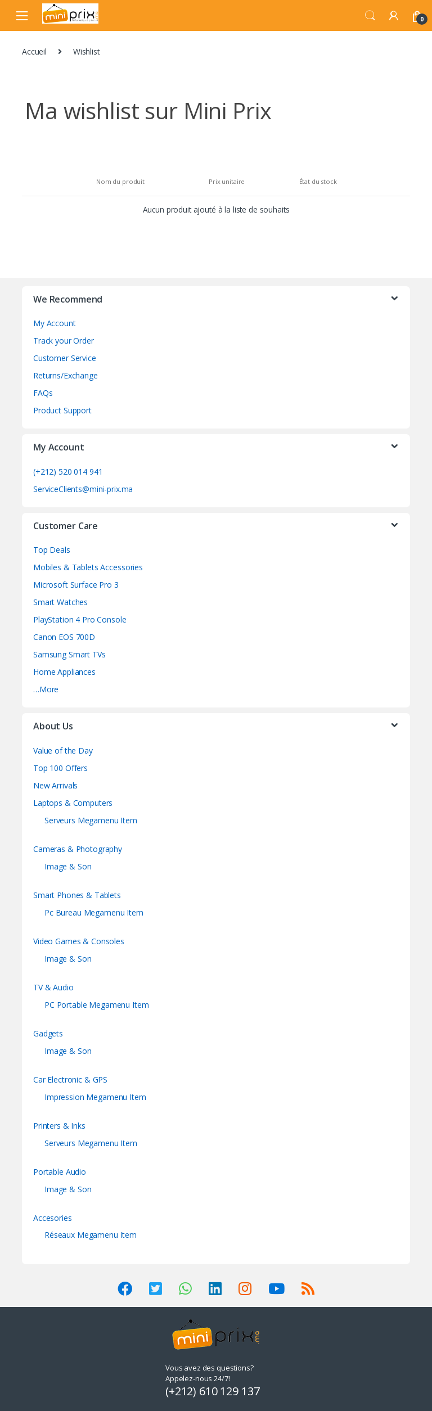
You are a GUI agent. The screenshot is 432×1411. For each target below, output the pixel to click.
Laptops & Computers (72, 802)
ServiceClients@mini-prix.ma (83, 489)
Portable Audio (59, 1171)
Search (370, 16)
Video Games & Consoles (78, 941)
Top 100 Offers (60, 768)
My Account (54, 323)
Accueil (34, 51)
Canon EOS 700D (64, 637)
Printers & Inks (59, 1125)
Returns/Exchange (65, 375)
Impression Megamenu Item (95, 1097)
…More (45, 689)
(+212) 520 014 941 (67, 471)
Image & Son (67, 866)
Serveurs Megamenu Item (90, 820)
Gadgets (48, 1033)
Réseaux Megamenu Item (90, 1234)
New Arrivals (55, 785)
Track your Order (63, 340)
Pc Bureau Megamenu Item (93, 912)
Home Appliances (64, 671)
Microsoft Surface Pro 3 (76, 584)
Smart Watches (60, 602)
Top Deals (51, 549)
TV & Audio (53, 987)
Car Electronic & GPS (70, 1079)
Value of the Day (63, 750)
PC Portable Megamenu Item (96, 1004)
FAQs (42, 392)
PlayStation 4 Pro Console (80, 619)
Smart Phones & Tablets (77, 895)
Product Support (62, 410)
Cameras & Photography (77, 849)
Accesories (52, 1217)
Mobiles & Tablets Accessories (88, 567)
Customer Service (64, 358)
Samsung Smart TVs (69, 654)
